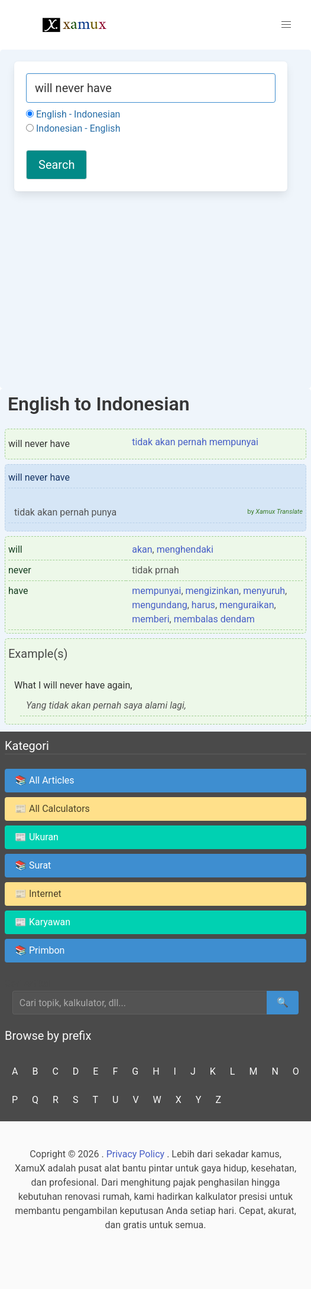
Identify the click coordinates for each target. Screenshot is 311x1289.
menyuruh (264, 590)
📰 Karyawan (42, 922)
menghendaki (185, 549)
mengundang (159, 605)
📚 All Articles (44, 780)
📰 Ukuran (37, 837)
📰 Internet (38, 893)
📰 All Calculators (52, 808)
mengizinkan (212, 590)
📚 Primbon (39, 950)
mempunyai (156, 590)
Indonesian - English (73, 128)
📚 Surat (33, 865)
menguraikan (246, 605)
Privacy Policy (135, 1154)
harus (203, 605)
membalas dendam (214, 619)
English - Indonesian (73, 114)
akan (142, 549)
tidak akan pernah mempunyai (195, 442)
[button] (286, 24)
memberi (150, 619)
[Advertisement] (151, 288)
